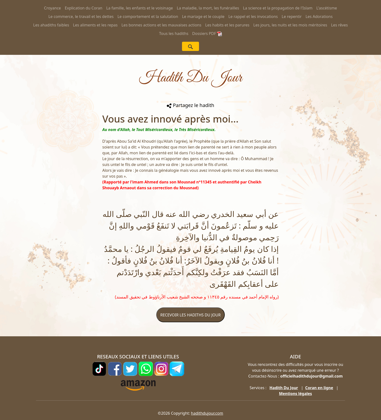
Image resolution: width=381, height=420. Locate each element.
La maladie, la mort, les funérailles (208, 8)
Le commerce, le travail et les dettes (80, 16)
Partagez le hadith (190, 105)
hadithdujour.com (207, 413)
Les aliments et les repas (95, 25)
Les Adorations (318, 16)
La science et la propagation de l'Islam (277, 8)
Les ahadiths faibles (51, 25)
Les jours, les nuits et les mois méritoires (290, 25)
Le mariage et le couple (203, 16)
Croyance (52, 8)
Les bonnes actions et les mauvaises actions (161, 25)
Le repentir (292, 16)
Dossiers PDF (207, 33)
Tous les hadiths (173, 33)
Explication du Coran (84, 8)
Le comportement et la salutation (147, 16)
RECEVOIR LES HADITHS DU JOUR (190, 315)
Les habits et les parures (227, 25)
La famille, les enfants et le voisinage (139, 8)
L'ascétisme (326, 8)
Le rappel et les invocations (253, 16)
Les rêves (339, 25)
